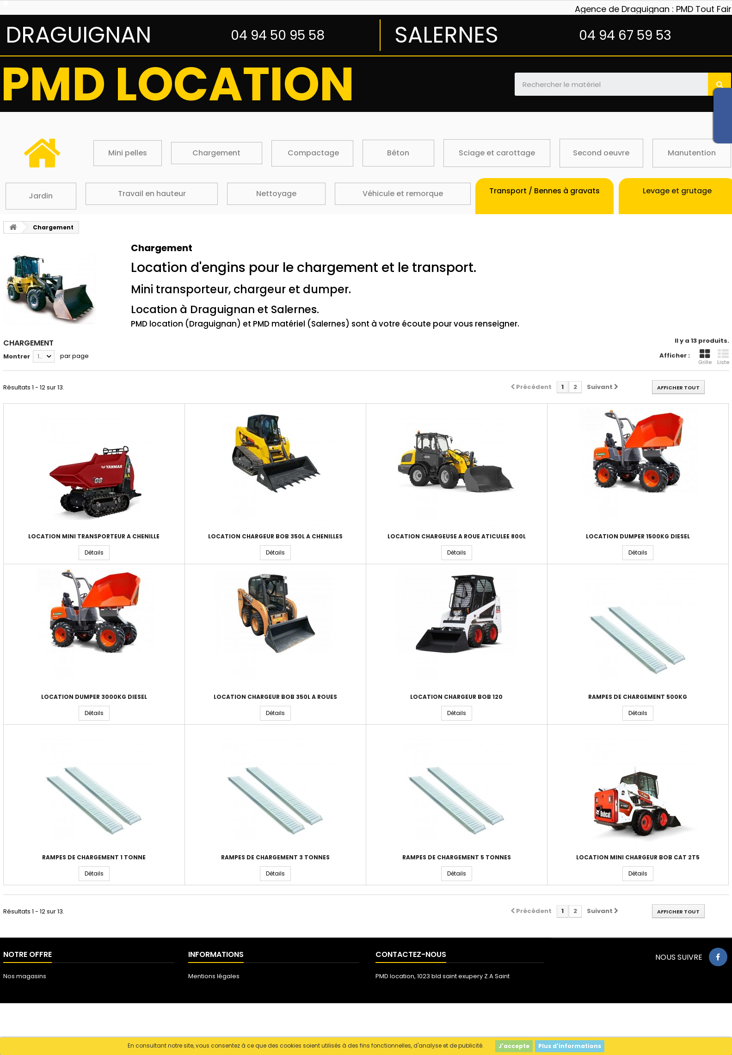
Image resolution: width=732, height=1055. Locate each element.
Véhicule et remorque (403, 193)
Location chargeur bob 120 (456, 697)
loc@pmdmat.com (430, 1007)
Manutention (692, 153)
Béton (398, 153)
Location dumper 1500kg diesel (638, 536)
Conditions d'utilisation (222, 988)
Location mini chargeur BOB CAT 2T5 (638, 857)
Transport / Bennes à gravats (544, 190)
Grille (705, 357)
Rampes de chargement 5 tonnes (456, 857)
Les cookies (205, 1012)
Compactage (313, 153)
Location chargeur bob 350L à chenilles (275, 536)
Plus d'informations (569, 1046)
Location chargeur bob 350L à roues (275, 697)
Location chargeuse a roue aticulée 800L (457, 536)
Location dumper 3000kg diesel (94, 697)
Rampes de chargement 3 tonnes (275, 857)
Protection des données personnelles (245, 1024)
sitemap (15, 1000)
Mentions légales (214, 976)
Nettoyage (276, 193)
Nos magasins (24, 976)
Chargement (216, 153)
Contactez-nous (28, 988)
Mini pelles (127, 153)
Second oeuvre (601, 153)
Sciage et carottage (497, 153)
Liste (723, 357)
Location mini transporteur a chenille (94, 536)
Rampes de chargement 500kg (637, 697)
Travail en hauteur (152, 193)
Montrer (16, 356)
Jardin (41, 196)
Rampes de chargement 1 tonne (94, 857)
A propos (202, 1000)
